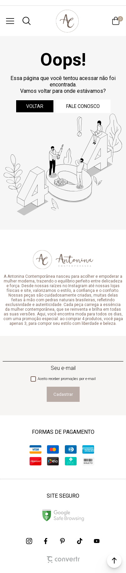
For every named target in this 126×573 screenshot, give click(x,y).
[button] (114, 560)
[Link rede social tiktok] (80, 541)
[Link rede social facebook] (46, 541)
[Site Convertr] (63, 559)
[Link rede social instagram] (30, 541)
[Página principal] (67, 21)
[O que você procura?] (27, 21)
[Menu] (10, 21)
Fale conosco (83, 106)
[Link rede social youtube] (97, 541)
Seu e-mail (63, 368)
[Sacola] (116, 21)
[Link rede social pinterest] (63, 541)
